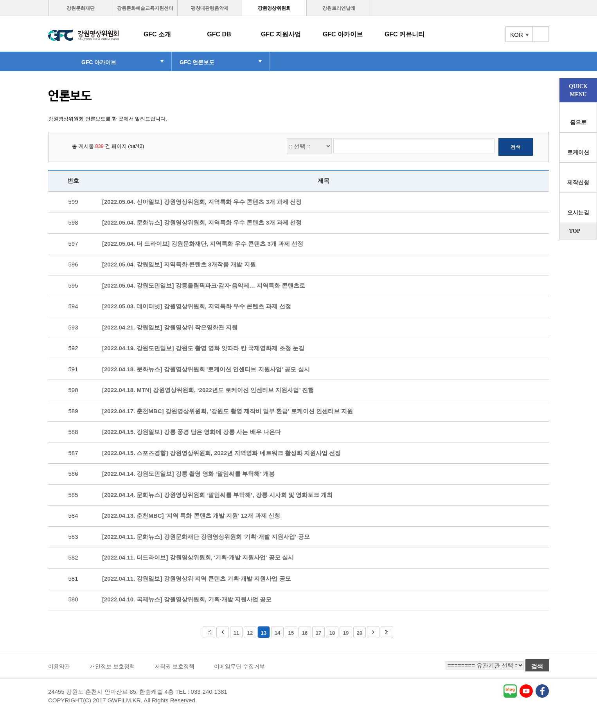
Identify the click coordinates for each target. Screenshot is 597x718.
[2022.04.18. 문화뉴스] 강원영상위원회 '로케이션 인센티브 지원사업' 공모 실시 (206, 369)
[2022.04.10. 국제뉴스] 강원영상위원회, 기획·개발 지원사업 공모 (187, 599)
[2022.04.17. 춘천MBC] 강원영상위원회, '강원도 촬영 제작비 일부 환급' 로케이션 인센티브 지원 (227, 411)
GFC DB (219, 34)
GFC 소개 (157, 34)
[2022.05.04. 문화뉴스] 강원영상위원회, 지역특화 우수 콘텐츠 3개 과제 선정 (202, 222)
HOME (61, 61)
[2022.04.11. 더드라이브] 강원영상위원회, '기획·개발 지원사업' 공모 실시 (198, 557)
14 (277, 633)
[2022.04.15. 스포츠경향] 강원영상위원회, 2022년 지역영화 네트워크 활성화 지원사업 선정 (221, 453)
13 (263, 633)
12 (250, 633)
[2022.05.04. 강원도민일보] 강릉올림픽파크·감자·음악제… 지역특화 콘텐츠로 (203, 285)
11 (236, 633)
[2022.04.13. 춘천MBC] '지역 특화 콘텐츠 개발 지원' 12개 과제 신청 (191, 515)
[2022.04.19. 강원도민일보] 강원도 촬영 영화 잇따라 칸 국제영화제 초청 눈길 (203, 348)
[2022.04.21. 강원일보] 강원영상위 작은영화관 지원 (169, 327)
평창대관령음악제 (209, 8)
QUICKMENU (578, 90)
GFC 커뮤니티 (404, 34)
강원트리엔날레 (338, 8)
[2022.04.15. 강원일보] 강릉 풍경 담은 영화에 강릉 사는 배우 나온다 (191, 431)
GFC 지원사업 (281, 34)
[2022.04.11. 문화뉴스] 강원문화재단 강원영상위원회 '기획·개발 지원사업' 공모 (206, 536)
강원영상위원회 (274, 8)
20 (359, 633)
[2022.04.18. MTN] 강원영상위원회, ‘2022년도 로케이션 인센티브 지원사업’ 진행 (208, 390)
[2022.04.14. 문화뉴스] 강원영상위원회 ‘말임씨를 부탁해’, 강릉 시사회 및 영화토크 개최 (217, 494)
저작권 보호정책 (174, 666)
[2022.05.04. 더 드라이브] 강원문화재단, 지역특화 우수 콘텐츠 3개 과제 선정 (202, 243)
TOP (575, 231)
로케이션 (578, 152)
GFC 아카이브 (343, 34)
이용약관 (59, 666)
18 (332, 633)
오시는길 (578, 213)
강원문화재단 (81, 8)
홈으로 (578, 122)
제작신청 (578, 182)
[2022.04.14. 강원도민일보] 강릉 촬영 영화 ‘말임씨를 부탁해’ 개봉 (188, 473)
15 (291, 633)
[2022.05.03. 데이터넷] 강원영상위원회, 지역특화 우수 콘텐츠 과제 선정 (196, 306)
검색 (516, 147)
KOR (516, 34)
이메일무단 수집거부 (239, 666)
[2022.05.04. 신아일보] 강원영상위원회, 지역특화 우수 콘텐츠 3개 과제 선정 (202, 201)
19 (346, 633)
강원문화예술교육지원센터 (145, 8)
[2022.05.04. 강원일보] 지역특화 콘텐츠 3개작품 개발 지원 (179, 264)
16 (304, 633)
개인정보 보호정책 (112, 666)
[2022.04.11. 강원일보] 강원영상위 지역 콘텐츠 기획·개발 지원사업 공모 (196, 578)
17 (318, 633)
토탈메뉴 (540, 34)
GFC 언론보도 (197, 62)
